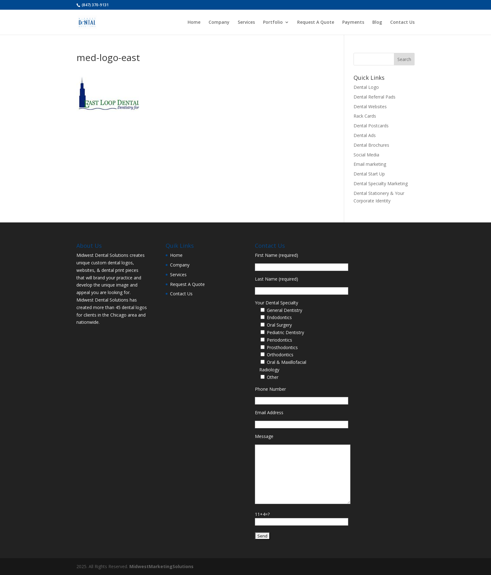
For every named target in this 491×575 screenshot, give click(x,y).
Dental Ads (365, 135)
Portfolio (273, 22)
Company (219, 22)
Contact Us (402, 22)
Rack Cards (365, 116)
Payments (353, 22)
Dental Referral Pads (374, 97)
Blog (377, 22)
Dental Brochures (371, 145)
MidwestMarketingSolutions (161, 566)
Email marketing (370, 164)
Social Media (366, 155)
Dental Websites (370, 106)
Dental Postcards (371, 126)
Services (246, 22)
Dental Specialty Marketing (381, 183)
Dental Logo (366, 87)
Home (194, 22)
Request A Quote (315, 22)
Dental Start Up (369, 174)
